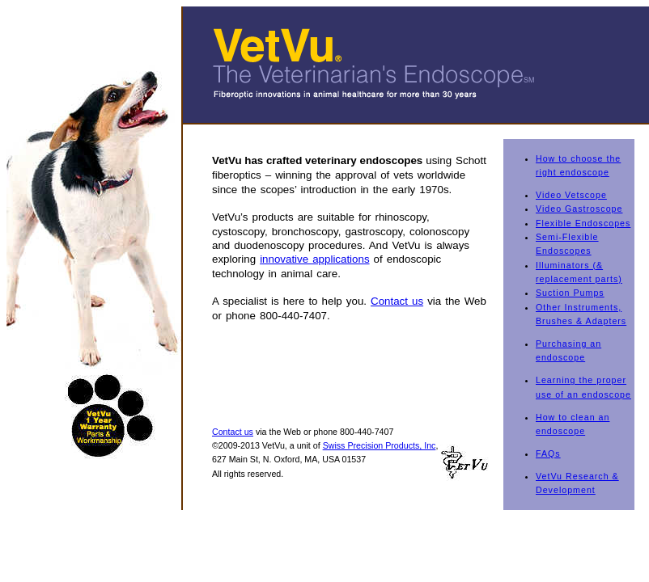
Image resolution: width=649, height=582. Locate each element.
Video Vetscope (571, 195)
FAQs (548, 453)
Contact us (397, 301)
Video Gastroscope (579, 208)
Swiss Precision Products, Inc (379, 445)
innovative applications (314, 259)
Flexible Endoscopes (583, 223)
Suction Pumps (570, 292)
